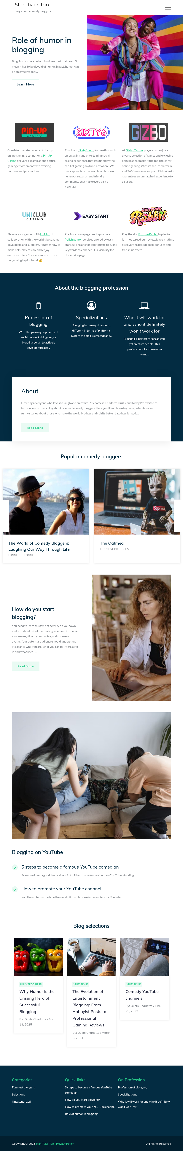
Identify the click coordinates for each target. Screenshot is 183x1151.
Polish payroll (73, 239)
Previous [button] (4, 516)
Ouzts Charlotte (35, 1019)
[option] (46, 516)
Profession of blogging (132, 1087)
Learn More (25, 84)
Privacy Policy (65, 1143)
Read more (35, 427)
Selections (80, 984)
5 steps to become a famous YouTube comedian (70, 867)
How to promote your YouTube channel (61, 888)
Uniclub (45, 234)
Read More (25, 666)
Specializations (91, 317)
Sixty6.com (86, 150)
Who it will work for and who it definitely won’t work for (144, 324)
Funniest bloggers (22, 555)
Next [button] (178, 516)
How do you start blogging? (82, 1099)
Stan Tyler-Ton (32, 5)
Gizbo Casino (134, 150)
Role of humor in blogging (81, 1113)
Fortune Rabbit (148, 234)
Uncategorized (31, 984)
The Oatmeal (112, 543)
